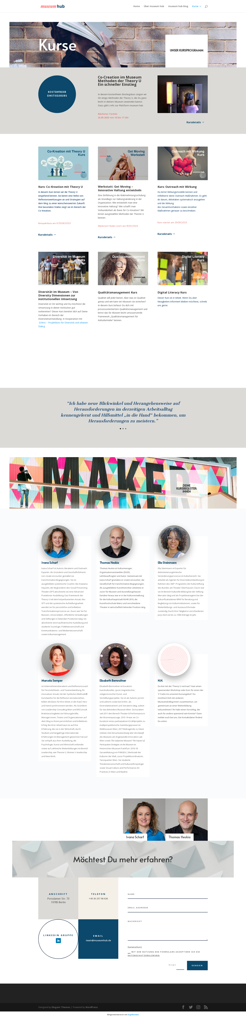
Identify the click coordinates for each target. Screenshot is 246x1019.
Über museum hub (154, 6)
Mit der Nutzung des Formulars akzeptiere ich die (164, 954)
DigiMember (133, 1014)
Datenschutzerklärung (144, 955)
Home (136, 6)
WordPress (92, 1007)
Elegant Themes (61, 1007)
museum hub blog (178, 6)
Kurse (195, 6)
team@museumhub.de (98, 940)
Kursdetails (194, 122)
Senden (197, 965)
